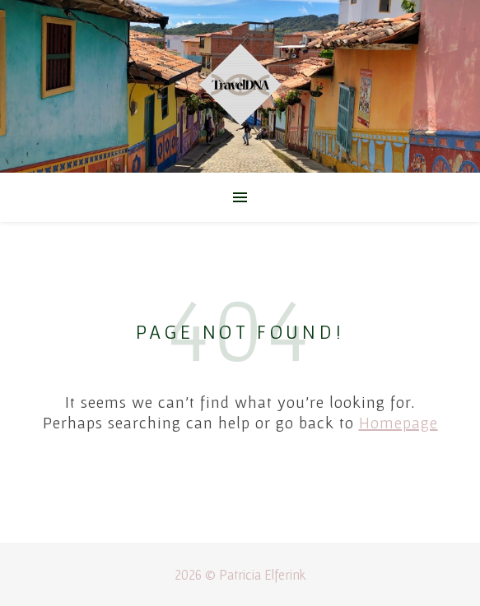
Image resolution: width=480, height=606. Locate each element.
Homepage (398, 423)
